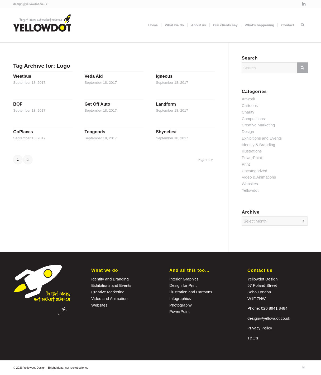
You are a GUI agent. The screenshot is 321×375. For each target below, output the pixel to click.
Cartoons (250, 105)
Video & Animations (259, 177)
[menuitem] (153, 25)
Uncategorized (254, 171)
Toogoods (94, 131)
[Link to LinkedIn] (304, 4)
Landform (166, 104)
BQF (17, 104)
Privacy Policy (259, 328)
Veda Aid (93, 76)
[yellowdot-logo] (42, 25)
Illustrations (252, 151)
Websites (250, 183)
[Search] (303, 25)
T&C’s (252, 338)
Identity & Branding (258, 144)
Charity (248, 112)
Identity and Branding (110, 279)
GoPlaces (23, 131)
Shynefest (166, 131)
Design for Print (183, 285)
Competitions (253, 118)
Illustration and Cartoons (190, 292)
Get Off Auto (97, 104)
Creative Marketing (258, 125)
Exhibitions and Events (262, 138)
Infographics (180, 298)
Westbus (22, 76)
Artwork (248, 99)
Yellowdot (250, 190)
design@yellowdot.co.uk (30, 4)
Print (246, 164)
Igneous (164, 76)
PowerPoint (252, 157)
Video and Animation (109, 298)
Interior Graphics (184, 279)
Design (248, 131)
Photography (180, 305)
